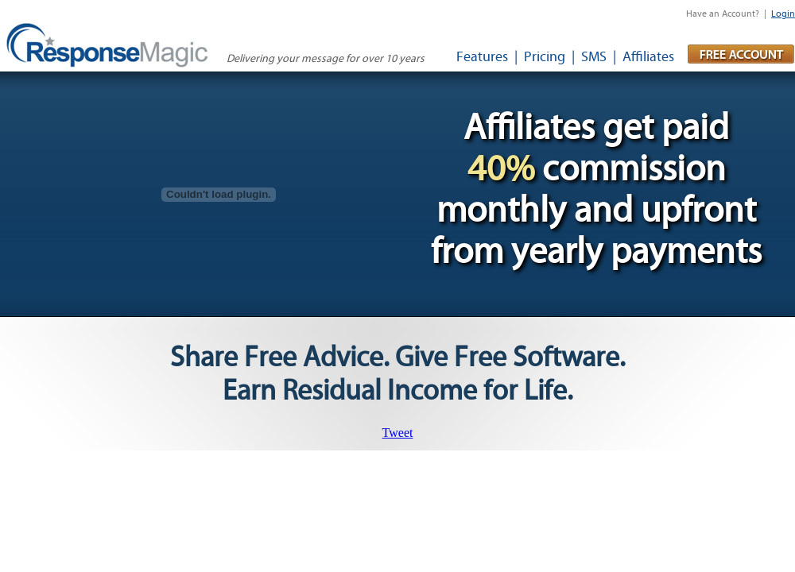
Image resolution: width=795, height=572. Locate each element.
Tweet (397, 432)
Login (783, 13)
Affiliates (648, 56)
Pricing (544, 56)
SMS (594, 56)
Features (482, 56)
